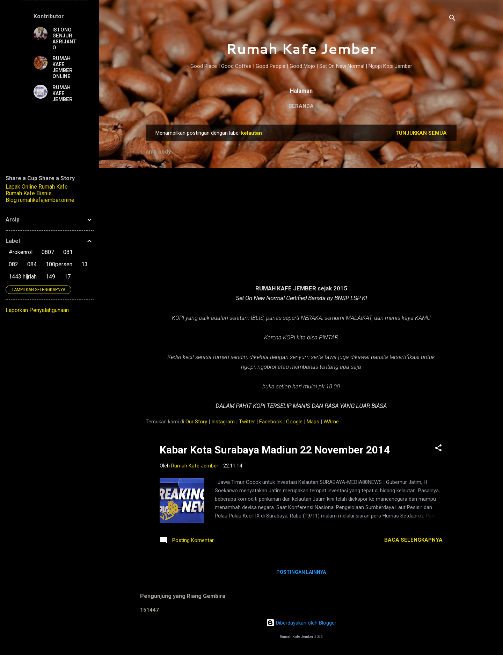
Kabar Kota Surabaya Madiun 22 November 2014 (275, 450)
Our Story (196, 421)
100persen (59, 264)
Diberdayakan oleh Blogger (301, 623)
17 (67, 276)
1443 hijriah (23, 276)
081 (68, 252)
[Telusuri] (452, 19)
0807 (48, 252)
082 (13, 264)
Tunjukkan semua (421, 133)
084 (32, 264)
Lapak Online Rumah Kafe (37, 186)
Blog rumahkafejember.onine (40, 200)
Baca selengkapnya (413, 540)
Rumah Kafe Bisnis (29, 193)
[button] (438, 449)
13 (84, 264)
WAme (331, 421)
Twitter (247, 421)
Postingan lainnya (301, 572)
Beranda (301, 106)
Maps (313, 421)
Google (294, 421)
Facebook (270, 421)
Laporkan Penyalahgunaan (37, 310)
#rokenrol (20, 252)
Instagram (223, 421)
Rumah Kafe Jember (301, 48)
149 (50, 276)
